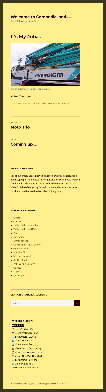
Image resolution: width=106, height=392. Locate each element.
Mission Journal (22, 256)
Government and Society (27, 244)
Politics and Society (24, 264)
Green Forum (20, 248)
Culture (17, 221)
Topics (17, 271)
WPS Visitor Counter (31, 368)
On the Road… (21, 260)
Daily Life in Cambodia (58, 103)
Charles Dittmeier (22, 103)
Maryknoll (19, 252)
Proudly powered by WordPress (52, 384)
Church (17, 217)
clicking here (54, 191)
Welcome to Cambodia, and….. (41, 16)
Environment (20, 240)
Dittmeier (18, 237)
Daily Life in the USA (24, 229)
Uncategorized (21, 275)
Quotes (17, 267)
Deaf (15, 233)
